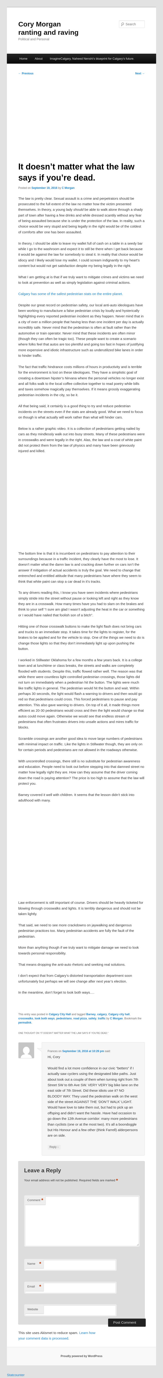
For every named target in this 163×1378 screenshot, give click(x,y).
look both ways (45, 1018)
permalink (24, 1022)
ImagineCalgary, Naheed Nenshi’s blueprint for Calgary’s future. (92, 58)
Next (140, 73)
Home (23, 58)
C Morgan (68, 188)
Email (34, 1286)
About (39, 58)
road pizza (80, 1018)
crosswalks (25, 1018)
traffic (102, 1018)
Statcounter (16, 1375)
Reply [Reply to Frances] (54, 1147)
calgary (102, 1014)
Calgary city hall (119, 1014)
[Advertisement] (81, 117)
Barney (91, 1014)
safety (92, 1018)
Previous (25, 73)
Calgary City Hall (60, 1014)
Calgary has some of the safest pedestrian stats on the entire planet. (70, 294)
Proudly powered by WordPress (81, 1356)
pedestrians (64, 1018)
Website (32, 1309)
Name (34, 1264)
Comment (35, 1200)
